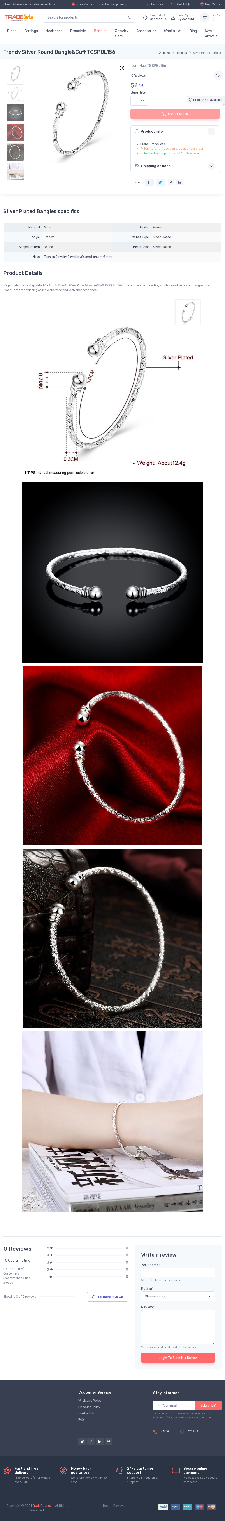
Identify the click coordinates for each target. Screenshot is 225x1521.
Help (106, 1506)
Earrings (31, 31)
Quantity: (138, 92)
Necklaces (54, 31)
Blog (193, 31)
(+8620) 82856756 (168, 1438)
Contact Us (86, 1413)
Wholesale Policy (90, 1401)
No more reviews (107, 1297)
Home (164, 52)
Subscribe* (208, 1405)
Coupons (154, 4)
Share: (135, 182)
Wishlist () (181, 4)
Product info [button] (149, 131)
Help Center (211, 4)
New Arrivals (211, 33)
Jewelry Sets (121, 33)
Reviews (119, 1506)
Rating (147, 1289)
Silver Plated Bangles (207, 52)
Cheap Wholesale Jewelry (21, 4)
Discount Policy (89, 1407)
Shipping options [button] (153, 165)
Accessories (146, 31)
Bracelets (78, 31)
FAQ (81, 1420)
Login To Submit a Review (178, 1358)
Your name (150, 1265)
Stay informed (166, 1393)
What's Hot (173, 31)
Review (148, 1307)
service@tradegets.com (204, 1436)
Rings (11, 31)
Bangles (100, 31)
